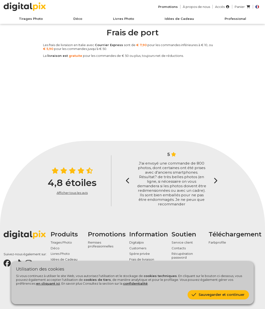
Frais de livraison (141, 259)
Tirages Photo (31, 19)
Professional (235, 19)
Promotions (107, 234)
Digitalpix (136, 242)
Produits (64, 234)
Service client (182, 242)
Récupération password (182, 255)
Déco (77, 19)
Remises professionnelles (100, 244)
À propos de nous (196, 7)
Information (148, 234)
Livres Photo (123, 19)
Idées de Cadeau (179, 19)
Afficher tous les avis (72, 193)
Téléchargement (235, 234)
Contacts (179, 248)
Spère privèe (139, 254)
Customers (137, 248)
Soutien (184, 234)
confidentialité (135, 283)
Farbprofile (217, 242)
